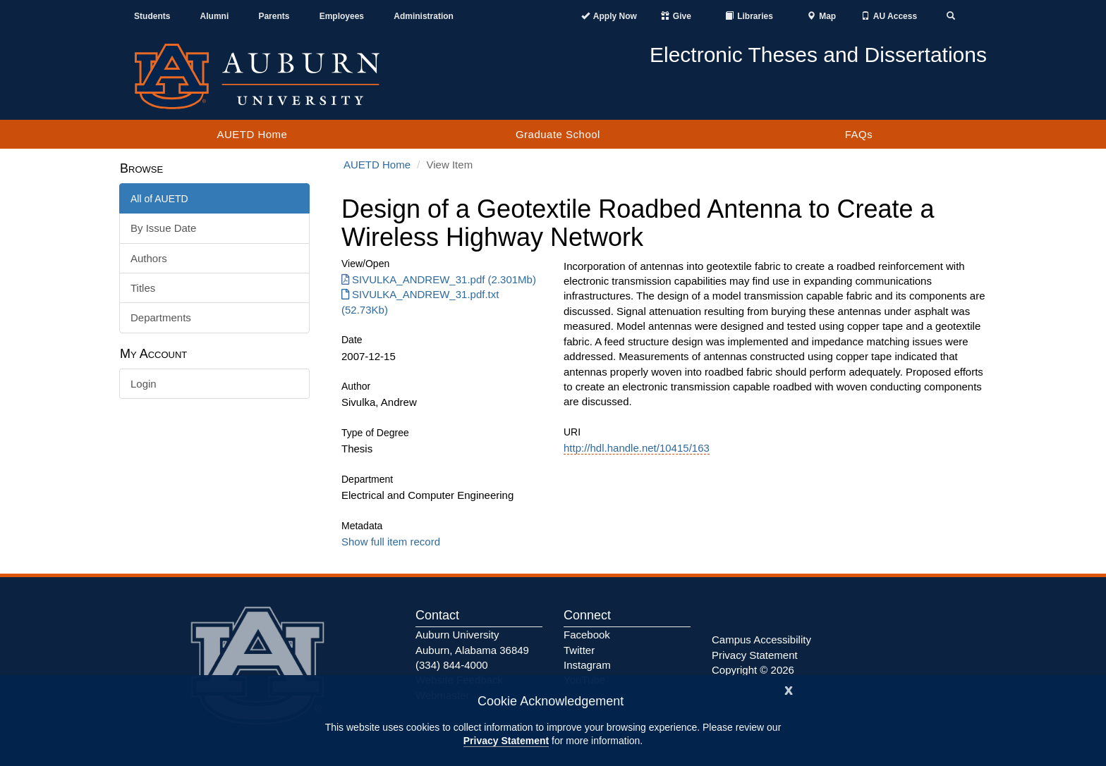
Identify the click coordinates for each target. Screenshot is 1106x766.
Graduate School (558, 134)
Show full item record (390, 542)
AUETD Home (252, 134)
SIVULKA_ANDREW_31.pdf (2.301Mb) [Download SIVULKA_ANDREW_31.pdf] (438, 279)
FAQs (859, 134)
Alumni (214, 16)
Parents (273, 16)
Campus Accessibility (761, 639)
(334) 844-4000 (451, 665)
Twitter (579, 650)
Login (143, 384)
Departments (160, 317)
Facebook (587, 635)
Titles (142, 288)
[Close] (788, 688)
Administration (424, 16)
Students (152, 16)
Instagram (587, 665)
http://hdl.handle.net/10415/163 (637, 448)
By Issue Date (163, 228)
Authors (148, 258)
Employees (342, 16)
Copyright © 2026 (753, 670)
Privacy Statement (506, 740)
